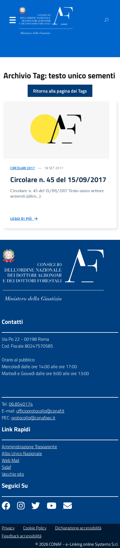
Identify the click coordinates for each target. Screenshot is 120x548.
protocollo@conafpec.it (33, 417)
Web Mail (10, 460)
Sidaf (6, 467)
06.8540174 (21, 403)
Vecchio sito (13, 474)
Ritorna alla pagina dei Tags (60, 90)
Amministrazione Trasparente (29, 446)
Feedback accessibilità (21, 536)
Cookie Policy (34, 528)
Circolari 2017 (22, 168)
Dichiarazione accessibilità (78, 528)
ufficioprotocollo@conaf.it (40, 410)
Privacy (8, 528)
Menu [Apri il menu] (12, 21)
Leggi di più (24, 219)
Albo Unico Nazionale (22, 453)
